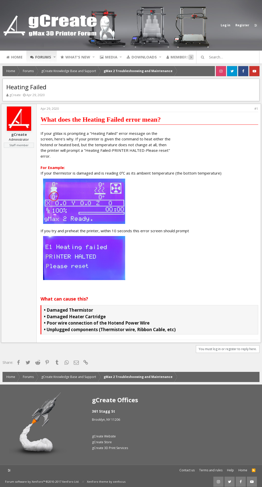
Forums (43, 56)
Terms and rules (210, 469)
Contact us (187, 469)
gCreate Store (102, 441)
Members (180, 56)
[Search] (230, 57)
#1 (255, 109)
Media (111, 56)
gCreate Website (104, 435)
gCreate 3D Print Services (110, 446)
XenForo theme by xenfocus (106, 480)
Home (17, 56)
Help (230, 469)
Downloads (144, 56)
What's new (77, 56)
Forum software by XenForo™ (42, 480)
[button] (54, 57)
